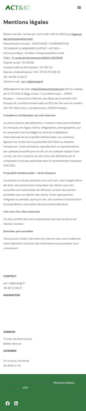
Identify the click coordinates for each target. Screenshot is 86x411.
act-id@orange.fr (32, 81)
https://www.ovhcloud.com (47, 89)
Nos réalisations (13, 312)
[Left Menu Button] (79, 7)
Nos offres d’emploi (15, 316)
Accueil (8, 302)
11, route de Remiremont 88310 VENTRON (37, 58)
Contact (8, 321)
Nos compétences (14, 307)
